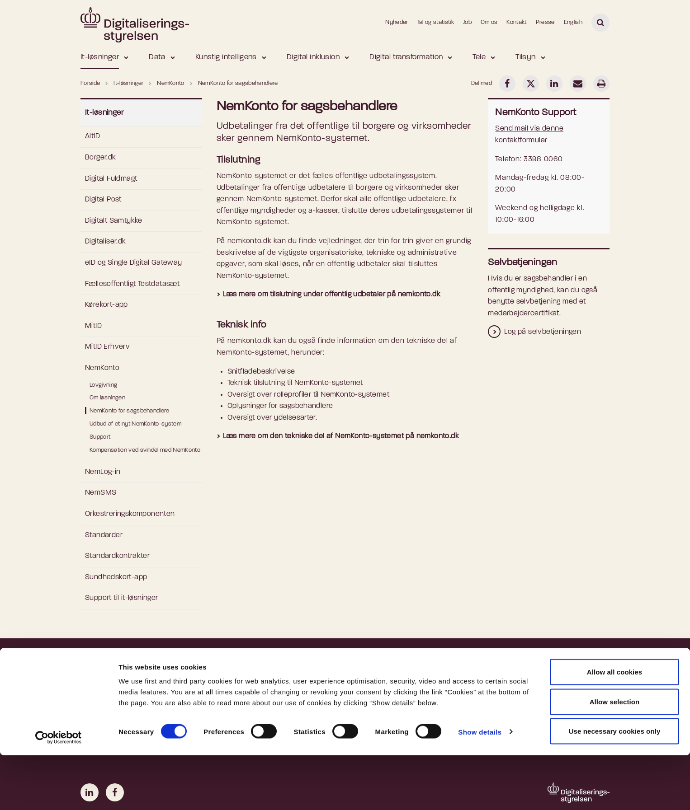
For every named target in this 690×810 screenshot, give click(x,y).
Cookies (236, 678)
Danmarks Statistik (526, 692)
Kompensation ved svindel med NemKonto (145, 450)
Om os (489, 22)
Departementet (520, 678)
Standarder (104, 535)
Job (467, 22)
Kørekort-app (106, 305)
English (573, 22)
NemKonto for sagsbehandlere (130, 411)
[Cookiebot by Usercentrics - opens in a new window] (58, 792)
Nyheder (396, 22)
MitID (93, 326)
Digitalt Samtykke (113, 221)
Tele (479, 57)
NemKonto (102, 368)
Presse (545, 22)
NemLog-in (103, 472)
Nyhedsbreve (381, 692)
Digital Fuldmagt (111, 179)
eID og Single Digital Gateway (133, 263)
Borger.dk (100, 157)
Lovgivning (103, 385)
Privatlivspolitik (248, 692)
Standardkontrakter (117, 556)
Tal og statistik (435, 22)
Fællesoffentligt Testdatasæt (132, 284)
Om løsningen (107, 398)
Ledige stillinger (384, 678)
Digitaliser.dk (105, 241)
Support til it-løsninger (121, 598)
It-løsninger (99, 57)
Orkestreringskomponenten (130, 514)
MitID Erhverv (107, 347)
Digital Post (103, 199)
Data (157, 57)
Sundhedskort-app (116, 577)
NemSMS (100, 492)
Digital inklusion (313, 57)
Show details (479, 787)
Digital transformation (406, 57)
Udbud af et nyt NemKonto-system (135, 424)
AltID (92, 136)
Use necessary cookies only (615, 786)
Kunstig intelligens (226, 57)
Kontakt (516, 22)
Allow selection (615, 756)
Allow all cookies (615, 726)
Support (100, 437)
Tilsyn (525, 57)
